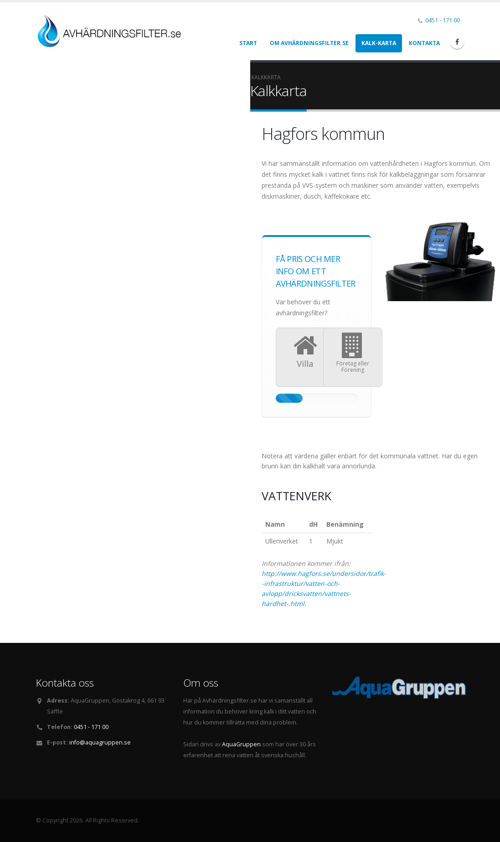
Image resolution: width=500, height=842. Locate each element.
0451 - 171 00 (442, 20)
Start (248, 43)
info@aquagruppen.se (100, 742)
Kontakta (424, 43)
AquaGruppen (241, 744)
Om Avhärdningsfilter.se (309, 43)
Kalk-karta (378, 43)
